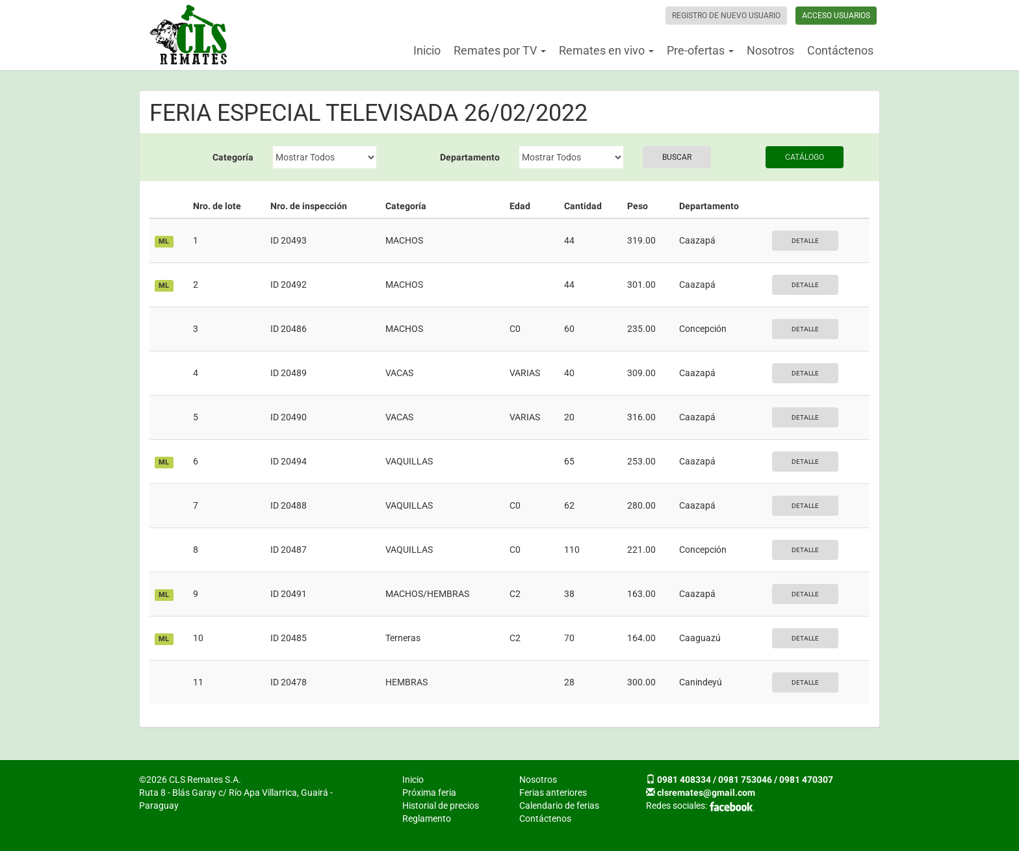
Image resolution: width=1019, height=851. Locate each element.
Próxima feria (429, 792)
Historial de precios (440, 805)
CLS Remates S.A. (188, 35)
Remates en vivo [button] (606, 50)
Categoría (233, 157)
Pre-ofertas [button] (700, 50)
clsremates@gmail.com (706, 792)
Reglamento (426, 818)
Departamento (470, 157)
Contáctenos (840, 50)
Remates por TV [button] (500, 50)
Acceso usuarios (836, 15)
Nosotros (770, 50)
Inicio (427, 50)
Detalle (805, 240)
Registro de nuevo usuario (726, 15)
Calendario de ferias (559, 805)
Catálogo (804, 157)
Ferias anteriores (553, 792)
